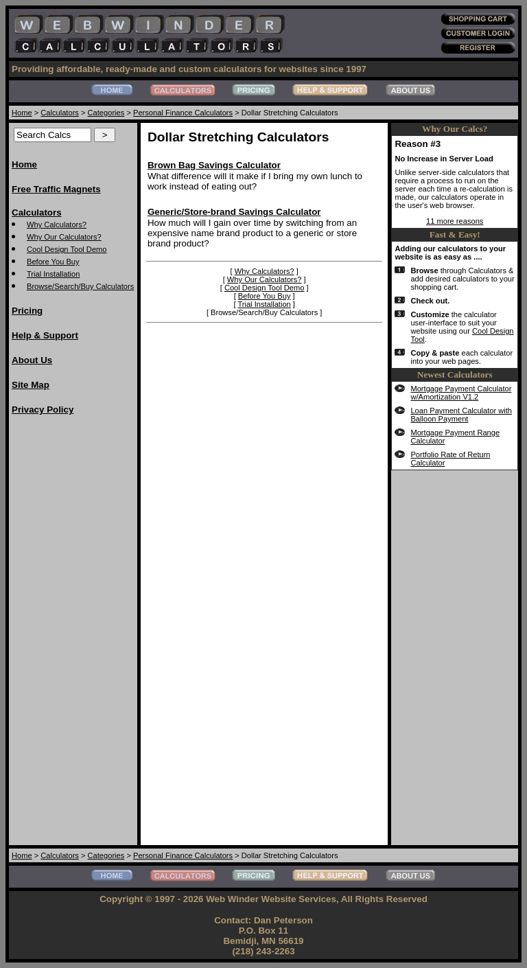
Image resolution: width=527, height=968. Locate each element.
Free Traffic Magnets (56, 189)
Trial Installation (53, 274)
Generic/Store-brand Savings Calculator (234, 212)
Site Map (30, 385)
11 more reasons (454, 221)
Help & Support (45, 335)
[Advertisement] (66, 634)
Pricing (27, 311)
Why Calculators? (56, 224)
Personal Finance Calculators (183, 112)
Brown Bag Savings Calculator (214, 165)
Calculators (59, 112)
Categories (106, 112)
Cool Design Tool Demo (67, 249)
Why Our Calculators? (64, 237)
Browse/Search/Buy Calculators (80, 286)
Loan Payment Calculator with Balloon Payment (461, 414)
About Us (32, 360)
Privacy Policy (42, 409)
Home (22, 112)
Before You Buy (53, 261)
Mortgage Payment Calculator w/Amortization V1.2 (460, 392)
